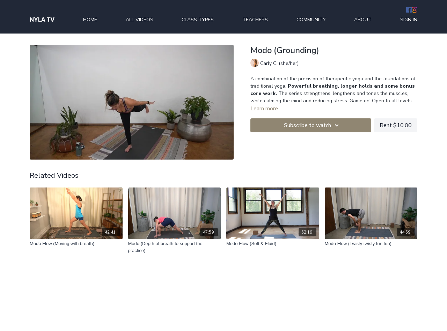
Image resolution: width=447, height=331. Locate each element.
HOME (90, 19)
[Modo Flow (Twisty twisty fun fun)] (371, 243)
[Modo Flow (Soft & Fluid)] (272, 243)
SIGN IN (408, 19)
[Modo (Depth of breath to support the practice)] (174, 247)
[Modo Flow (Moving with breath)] (76, 243)
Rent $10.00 (396, 125)
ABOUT (363, 19)
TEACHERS (255, 19)
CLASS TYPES (198, 19)
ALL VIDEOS (139, 19)
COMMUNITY (311, 19)
